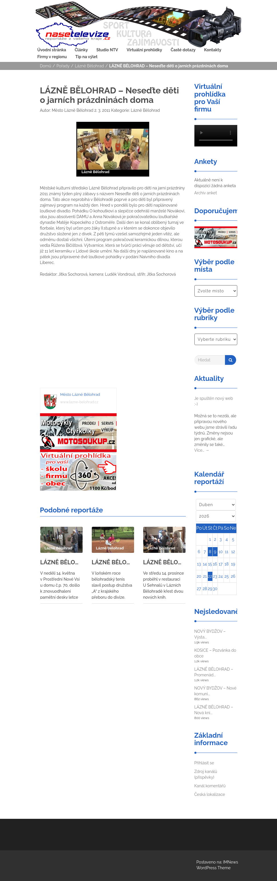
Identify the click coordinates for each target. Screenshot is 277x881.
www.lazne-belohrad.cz (79, 402)
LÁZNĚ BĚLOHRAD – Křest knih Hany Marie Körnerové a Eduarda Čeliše (164, 562)
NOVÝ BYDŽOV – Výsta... (210, 634)
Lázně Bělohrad (89, 66)
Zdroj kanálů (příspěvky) (205, 774)
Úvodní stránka (51, 50)
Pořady (63, 66)
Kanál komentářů (210, 786)
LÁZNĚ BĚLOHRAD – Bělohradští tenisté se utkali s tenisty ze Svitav (113, 562)
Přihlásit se (204, 763)
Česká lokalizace (209, 794)
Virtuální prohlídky (144, 50)
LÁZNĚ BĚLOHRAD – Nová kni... (213, 710)
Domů (45, 66)
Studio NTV (107, 50)
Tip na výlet (86, 56)
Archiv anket (205, 193)
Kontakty (212, 50)
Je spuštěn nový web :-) (213, 401)
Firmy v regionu (52, 56)
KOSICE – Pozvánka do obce (215, 653)
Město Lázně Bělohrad (72, 110)
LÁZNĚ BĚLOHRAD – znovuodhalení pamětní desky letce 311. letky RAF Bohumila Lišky (61, 562)
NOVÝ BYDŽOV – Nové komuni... (215, 691)
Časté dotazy (183, 50)
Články (81, 50)
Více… (201, 450)
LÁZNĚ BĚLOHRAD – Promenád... (213, 672)
